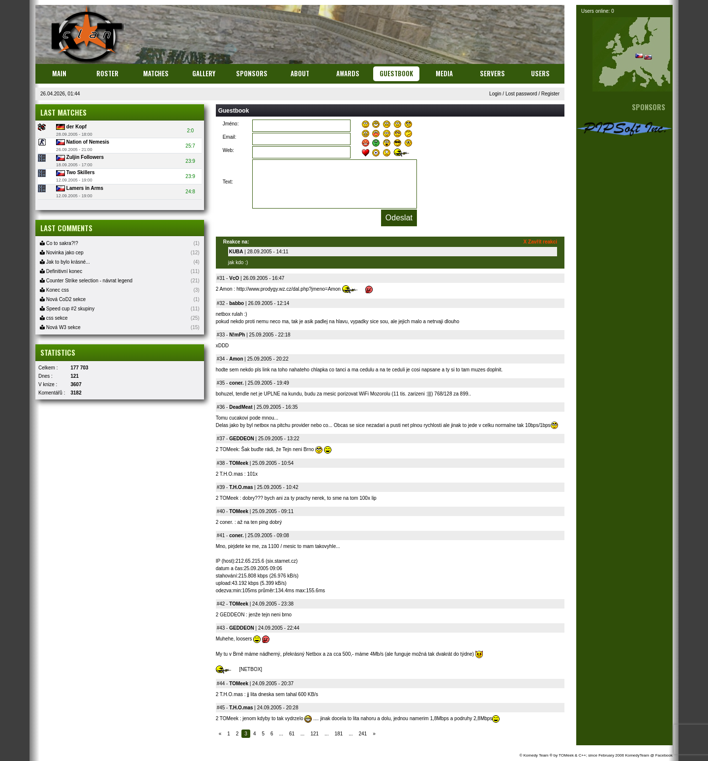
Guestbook (396, 73)
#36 (221, 407)
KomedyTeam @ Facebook (649, 755)
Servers (492, 73)
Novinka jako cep (62, 252)
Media (444, 73)
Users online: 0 (597, 11)
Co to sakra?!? (59, 243)
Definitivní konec (61, 271)
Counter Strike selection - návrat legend (86, 280)
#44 (221, 683)
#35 (221, 383)
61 (292, 733)
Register (550, 93)
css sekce (54, 318)
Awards (347, 73)
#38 (221, 463)
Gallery (203, 73)
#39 (221, 487)
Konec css (54, 290)
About (300, 73)
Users (540, 73)
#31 (221, 278)
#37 (221, 438)
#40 (221, 511)
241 (362, 733)
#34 (221, 359)
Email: (229, 137)
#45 (221, 707)
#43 (221, 628)
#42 (221, 604)
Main (59, 73)
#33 (221, 334)
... (281, 733)
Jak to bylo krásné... (65, 262)
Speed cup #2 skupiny (67, 308)
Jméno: (231, 123)
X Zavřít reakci (540, 241)
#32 (221, 303)
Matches (156, 73)
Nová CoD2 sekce (63, 299)
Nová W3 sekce (60, 327)
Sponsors (251, 73)
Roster (107, 73)
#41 (221, 535)
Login (495, 93)
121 (314, 733)
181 (338, 733)
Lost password (521, 93)
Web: (228, 150)
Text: (228, 181)
